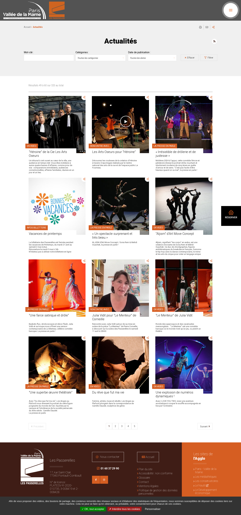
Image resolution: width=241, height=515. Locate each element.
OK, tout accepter (93, 509)
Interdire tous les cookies (124, 509)
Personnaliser (152, 509)
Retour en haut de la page (236, 447)
